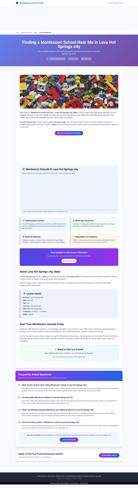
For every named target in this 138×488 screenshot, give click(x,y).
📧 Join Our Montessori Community (69, 133)
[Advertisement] (53, 18)
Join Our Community (69, 439)
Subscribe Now (69, 261)
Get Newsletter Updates (109, 455)
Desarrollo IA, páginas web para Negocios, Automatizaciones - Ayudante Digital (69, 483)
